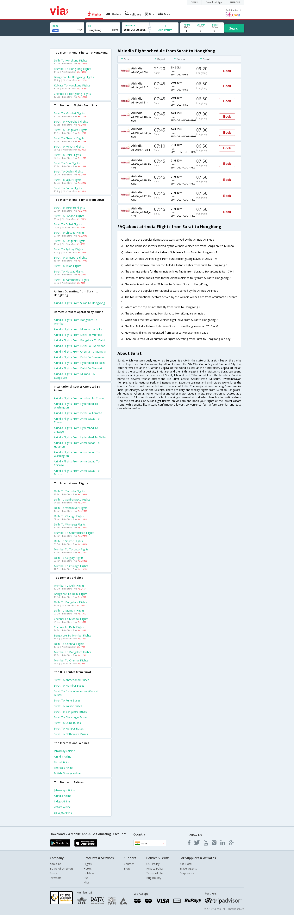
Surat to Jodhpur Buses (69, 728)
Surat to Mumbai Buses (69, 685)
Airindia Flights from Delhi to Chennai (78, 368)
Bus (86, 878)
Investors (55, 878)
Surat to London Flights (69, 216)
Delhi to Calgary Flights (69, 558)
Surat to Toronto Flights (69, 207)
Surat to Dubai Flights (68, 224)
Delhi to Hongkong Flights (70, 60)
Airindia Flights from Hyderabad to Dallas (80, 437)
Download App (214, 2)
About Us (55, 864)
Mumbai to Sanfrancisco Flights (74, 533)
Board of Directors (61, 868)
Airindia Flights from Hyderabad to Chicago (76, 429)
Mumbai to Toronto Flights (71, 549)
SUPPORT (235, 2)
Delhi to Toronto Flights (69, 491)
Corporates (187, 873)
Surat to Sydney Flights (68, 249)
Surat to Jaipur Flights (67, 180)
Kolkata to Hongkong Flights (72, 85)
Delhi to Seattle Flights (68, 541)
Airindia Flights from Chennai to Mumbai (80, 351)
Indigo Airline (62, 801)
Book (227, 71)
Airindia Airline (62, 756)
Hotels (88, 868)
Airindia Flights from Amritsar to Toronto (80, 398)
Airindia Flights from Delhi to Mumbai (78, 335)
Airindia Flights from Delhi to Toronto (78, 413)
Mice (87, 882)
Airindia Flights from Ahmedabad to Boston (77, 472)
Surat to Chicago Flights (69, 232)
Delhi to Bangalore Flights (70, 602)
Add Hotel (186, 864)
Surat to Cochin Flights (68, 171)
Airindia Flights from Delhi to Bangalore (79, 357)
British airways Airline (67, 773)
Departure (129, 25)
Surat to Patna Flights (68, 188)
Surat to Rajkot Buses (68, 706)
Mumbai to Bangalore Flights (72, 652)
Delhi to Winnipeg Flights (70, 524)
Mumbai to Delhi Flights (69, 585)
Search (234, 28)
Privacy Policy (154, 868)
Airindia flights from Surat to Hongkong (79, 303)
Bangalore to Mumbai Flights (72, 635)
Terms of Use (155, 873)
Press (53, 873)
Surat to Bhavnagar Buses (71, 717)
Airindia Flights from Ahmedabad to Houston (77, 444)
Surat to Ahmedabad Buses (71, 680)
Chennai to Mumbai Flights (71, 619)
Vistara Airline (62, 807)
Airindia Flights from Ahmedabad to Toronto (77, 420)
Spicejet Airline (63, 812)
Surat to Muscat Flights (69, 271)
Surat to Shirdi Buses (67, 723)
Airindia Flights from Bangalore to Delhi (79, 340)
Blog (127, 868)
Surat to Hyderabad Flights (71, 121)
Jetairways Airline (64, 751)
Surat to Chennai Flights (69, 138)
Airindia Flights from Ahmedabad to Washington (77, 454)
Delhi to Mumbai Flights (69, 610)
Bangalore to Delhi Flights (70, 594)
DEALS (194, 2)
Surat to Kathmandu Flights (71, 280)
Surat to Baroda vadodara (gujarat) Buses (76, 693)
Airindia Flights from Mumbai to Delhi (78, 329)
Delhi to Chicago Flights (69, 516)
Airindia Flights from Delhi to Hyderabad (79, 346)
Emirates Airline (63, 768)
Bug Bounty (153, 878)
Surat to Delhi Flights (67, 155)
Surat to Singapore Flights (70, 257)
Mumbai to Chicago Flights (71, 566)
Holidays (89, 873)
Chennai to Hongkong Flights (72, 94)
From (55, 25)
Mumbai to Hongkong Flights (72, 69)
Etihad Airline (62, 762)
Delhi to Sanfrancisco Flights (72, 499)
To (89, 25)
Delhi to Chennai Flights (69, 644)
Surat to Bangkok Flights (69, 241)
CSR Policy (153, 864)
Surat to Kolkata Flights (69, 146)
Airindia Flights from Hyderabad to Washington (76, 405)
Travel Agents (188, 868)
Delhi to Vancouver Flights (70, 508)
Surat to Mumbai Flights (69, 113)
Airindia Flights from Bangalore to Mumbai (75, 321)
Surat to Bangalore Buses (70, 711)
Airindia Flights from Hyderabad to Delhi (79, 363)
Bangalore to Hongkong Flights (74, 77)
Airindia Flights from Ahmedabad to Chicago (77, 463)
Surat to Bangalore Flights (70, 130)
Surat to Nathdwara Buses (71, 734)
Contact (129, 864)
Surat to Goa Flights (67, 163)
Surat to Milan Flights (67, 266)
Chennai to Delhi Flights (69, 627)
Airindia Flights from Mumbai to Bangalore (74, 375)
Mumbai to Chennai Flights (71, 660)
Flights (88, 864)
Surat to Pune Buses (67, 700)
